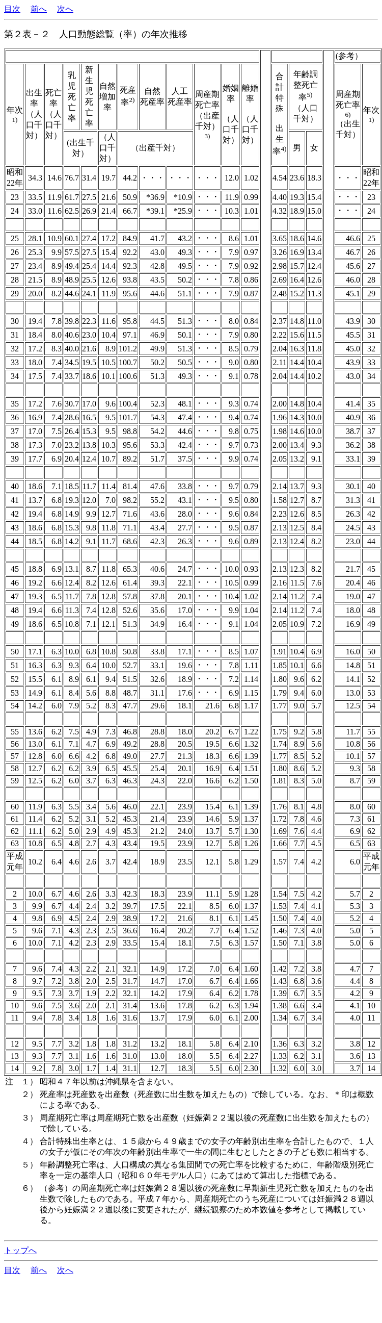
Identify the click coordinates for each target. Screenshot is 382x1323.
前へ (39, 9)
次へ (65, 9)
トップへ (20, 1250)
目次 (12, 9)
